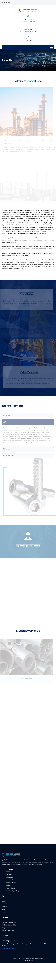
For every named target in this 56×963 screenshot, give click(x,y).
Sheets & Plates (11, 882)
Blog (3, 912)
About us (4, 904)
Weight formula (7, 928)
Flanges (8, 885)
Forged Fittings (10, 888)
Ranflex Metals (17, 860)
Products (4, 906)
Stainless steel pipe (8, 930)
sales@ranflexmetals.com (9, 948)
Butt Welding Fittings (12, 891)
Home (3, 901)
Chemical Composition (9, 922)
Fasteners (9, 874)
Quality (4, 909)
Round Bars (9, 877)
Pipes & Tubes (10, 880)
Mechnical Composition (9, 925)
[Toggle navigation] (51, 47)
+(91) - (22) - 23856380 (28, 21)
